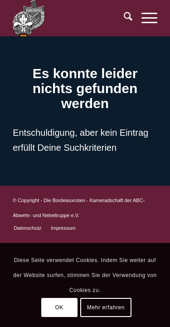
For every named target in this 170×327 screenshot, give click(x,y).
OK (59, 307)
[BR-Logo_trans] (70, 18)
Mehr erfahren (106, 307)
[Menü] (144, 18)
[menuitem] (123, 18)
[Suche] (123, 18)
